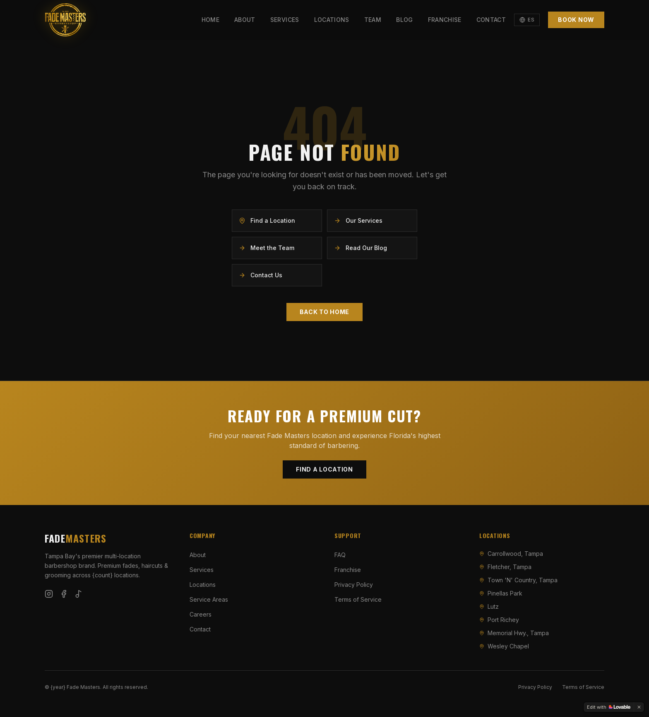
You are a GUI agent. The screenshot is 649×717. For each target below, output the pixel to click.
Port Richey (499, 619)
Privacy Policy (353, 584)
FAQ (340, 554)
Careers (201, 614)
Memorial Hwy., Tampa (514, 632)
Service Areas (209, 599)
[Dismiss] (639, 707)
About (244, 19)
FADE (75, 538)
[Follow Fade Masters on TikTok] (79, 594)
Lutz (489, 606)
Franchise (445, 19)
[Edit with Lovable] (609, 707)
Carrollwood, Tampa (511, 553)
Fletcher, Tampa (505, 566)
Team (372, 19)
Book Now (576, 19)
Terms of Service (358, 599)
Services (284, 19)
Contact (491, 19)
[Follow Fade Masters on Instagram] (49, 594)
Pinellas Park (500, 593)
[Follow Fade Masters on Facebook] (64, 594)
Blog (404, 19)
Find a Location (324, 469)
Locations (331, 19)
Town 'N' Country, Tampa (518, 580)
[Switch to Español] (527, 20)
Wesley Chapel (504, 646)
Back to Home (324, 311)
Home (210, 19)
